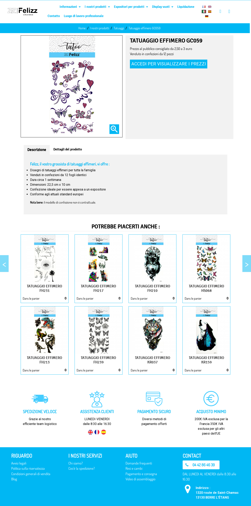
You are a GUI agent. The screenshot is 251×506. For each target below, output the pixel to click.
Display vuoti (162, 6)
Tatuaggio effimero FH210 (152, 288)
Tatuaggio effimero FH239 (98, 360)
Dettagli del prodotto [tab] (67, 149)
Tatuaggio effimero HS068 (206, 288)
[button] (201, 464)
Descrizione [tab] (36, 150)
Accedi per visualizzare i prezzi (168, 63)
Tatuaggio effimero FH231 (44, 288)
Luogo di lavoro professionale (83, 16)
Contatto (54, 16)
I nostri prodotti (97, 6)
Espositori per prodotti (131, 6)
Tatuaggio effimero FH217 (98, 288)
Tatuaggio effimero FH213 (44, 360)
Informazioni (70, 6)
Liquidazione (185, 7)
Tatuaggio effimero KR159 (206, 360)
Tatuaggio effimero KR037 (152, 360)
